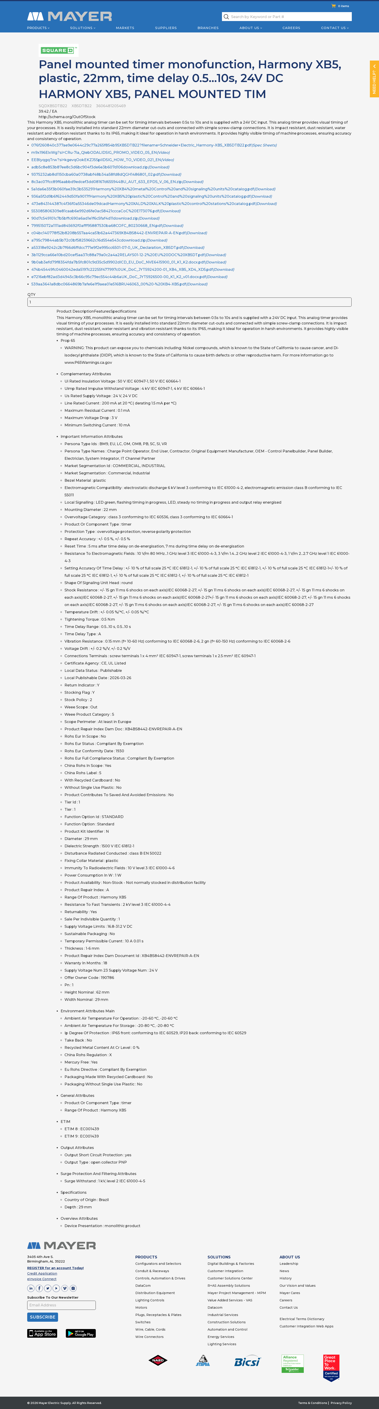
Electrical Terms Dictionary (302, 1319)
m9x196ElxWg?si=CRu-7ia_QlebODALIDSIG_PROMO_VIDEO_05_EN (100, 152)
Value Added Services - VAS (230, 1300)
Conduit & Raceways (152, 1271)
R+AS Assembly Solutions (229, 1286)
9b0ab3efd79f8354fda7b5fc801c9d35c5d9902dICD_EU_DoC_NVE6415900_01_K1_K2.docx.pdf (128, 262)
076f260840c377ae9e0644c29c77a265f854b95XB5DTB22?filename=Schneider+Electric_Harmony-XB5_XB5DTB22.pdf (154, 145)
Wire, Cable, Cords (150, 1329)
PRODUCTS (146, 1257)
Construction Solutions (227, 1322)
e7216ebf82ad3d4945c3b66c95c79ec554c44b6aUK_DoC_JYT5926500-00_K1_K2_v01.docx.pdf (129, 277)
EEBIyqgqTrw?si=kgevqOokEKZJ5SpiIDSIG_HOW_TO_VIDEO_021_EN (102, 160)
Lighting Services (222, 1344)
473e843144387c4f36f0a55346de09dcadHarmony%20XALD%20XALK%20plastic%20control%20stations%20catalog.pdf (154, 204)
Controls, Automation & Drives (160, 1278)
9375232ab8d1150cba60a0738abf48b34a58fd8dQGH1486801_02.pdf (106, 174)
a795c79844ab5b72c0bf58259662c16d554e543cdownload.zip (99, 240)
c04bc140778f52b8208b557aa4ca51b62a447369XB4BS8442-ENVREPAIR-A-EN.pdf (119, 233)
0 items (343, 6)
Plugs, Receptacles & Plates (158, 1315)
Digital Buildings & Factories (231, 1264)
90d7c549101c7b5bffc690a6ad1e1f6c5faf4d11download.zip (95, 218)
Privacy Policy (341, 1403)
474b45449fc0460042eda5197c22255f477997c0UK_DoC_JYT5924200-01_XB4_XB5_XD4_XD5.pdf (132, 269)
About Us (249, 28)
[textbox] (287, 16)
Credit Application (42, 1273)
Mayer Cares (290, 1293)
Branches (208, 28)
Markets (125, 28)
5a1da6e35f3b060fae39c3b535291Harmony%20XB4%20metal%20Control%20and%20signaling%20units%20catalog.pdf (153, 189)
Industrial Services (223, 1315)
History (286, 1278)
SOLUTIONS (219, 1257)
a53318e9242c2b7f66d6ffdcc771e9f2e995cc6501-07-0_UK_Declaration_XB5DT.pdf (117, 247)
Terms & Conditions (312, 1403)
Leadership (289, 1264)
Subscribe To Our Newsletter (52, 1297)
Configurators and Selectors (158, 1264)
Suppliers (166, 28)
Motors (141, 1307)
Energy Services (221, 1337)
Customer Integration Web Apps (307, 1326)
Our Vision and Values (298, 1286)
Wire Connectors (149, 1337)
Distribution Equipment (155, 1293)
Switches (143, 1322)
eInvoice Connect (41, 1279)
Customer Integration (225, 1271)
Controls (156, 1300)
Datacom (215, 1307)
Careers (291, 28)
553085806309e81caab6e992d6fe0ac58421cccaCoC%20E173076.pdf (105, 211)
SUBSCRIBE (42, 1317)
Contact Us (333, 28)
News (284, 1271)
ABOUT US (290, 1257)
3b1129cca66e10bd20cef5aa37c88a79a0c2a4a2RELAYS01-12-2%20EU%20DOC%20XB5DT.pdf (128, 255)
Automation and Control (227, 1329)
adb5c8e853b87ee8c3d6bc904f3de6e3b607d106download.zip (100, 167)
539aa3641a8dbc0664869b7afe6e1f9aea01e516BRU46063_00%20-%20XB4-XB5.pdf (119, 284)
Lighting (142, 1300)
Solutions (81, 28)
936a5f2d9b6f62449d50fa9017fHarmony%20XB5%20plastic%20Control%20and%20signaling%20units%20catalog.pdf (151, 196)
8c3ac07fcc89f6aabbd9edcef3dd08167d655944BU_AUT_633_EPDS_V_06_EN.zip (117, 182)
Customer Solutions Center (230, 1278)
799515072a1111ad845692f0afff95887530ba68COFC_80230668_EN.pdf (107, 225)
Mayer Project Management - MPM (237, 1293)
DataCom (143, 1286)
